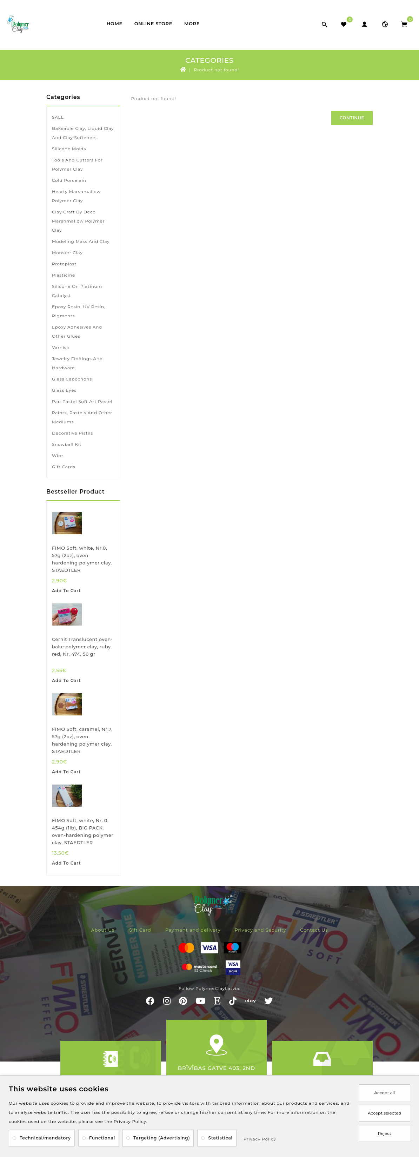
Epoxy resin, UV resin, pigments (78, 311)
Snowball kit (66, 444)
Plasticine (63, 275)
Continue (352, 117)
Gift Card (139, 930)
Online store (153, 23)
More (192, 23)
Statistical (220, 1138)
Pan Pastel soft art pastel (82, 401)
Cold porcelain (69, 180)
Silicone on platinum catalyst (77, 291)
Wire (57, 455)
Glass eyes (64, 390)
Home (114, 23)
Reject (384, 1133)
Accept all (384, 1092)
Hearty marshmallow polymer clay (76, 196)
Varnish (60, 347)
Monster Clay (67, 252)
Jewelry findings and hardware (77, 363)
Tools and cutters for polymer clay (77, 164)
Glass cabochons (72, 379)
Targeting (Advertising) (161, 1138)
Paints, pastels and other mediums (82, 417)
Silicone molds (69, 148)
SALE (58, 117)
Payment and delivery (193, 930)
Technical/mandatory (45, 1138)
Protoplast (64, 263)
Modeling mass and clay (80, 241)
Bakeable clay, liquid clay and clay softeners (83, 133)
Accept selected (384, 1113)
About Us (102, 930)
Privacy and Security (260, 930)
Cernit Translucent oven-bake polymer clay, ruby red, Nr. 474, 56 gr (82, 646)
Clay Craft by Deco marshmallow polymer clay (78, 221)
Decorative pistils (72, 433)
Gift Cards (63, 466)
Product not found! (216, 69)
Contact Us (314, 930)
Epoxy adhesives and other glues (77, 331)
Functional (102, 1138)
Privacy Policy (260, 1139)
